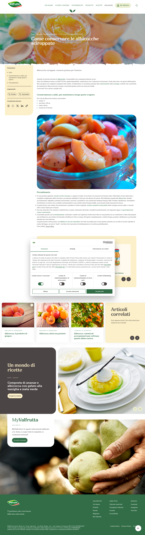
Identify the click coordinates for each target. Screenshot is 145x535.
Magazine (109, 5)
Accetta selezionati (72, 291)
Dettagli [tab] (72, 249)
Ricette (99, 5)
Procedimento (13, 83)
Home (33, 34)
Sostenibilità (77, 5)
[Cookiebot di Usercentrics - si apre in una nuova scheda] (104, 242)
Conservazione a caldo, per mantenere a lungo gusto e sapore (18, 77)
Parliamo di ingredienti (50, 34)
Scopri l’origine (62, 5)
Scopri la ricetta (15, 396)
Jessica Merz (50, 226)
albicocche (61, 79)
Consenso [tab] (44, 249)
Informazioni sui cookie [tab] (101, 249)
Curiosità (24, 94)
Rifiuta (45, 291)
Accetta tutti (99, 291)
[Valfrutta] (15, 4)
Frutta (12, 94)
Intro (10, 72)
